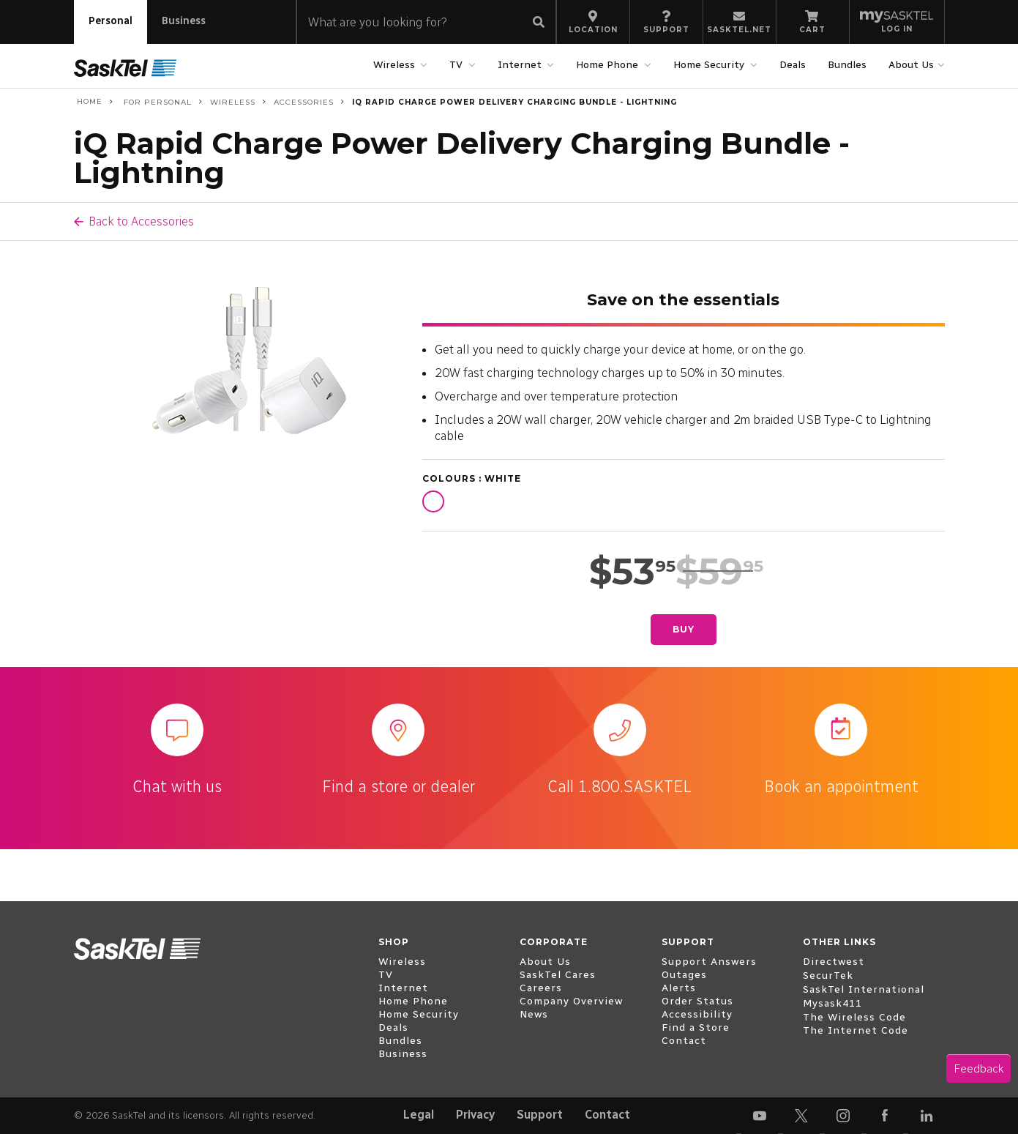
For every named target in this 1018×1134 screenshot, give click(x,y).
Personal (110, 21)
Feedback (978, 1068)
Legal (418, 1115)
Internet (521, 65)
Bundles (847, 65)
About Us (912, 65)
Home (88, 101)
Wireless (396, 65)
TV (457, 65)
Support (540, 1115)
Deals (792, 65)
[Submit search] (538, 23)
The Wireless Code (854, 1017)
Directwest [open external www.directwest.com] (833, 961)
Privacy (475, 1115)
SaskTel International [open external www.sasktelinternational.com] (863, 989)
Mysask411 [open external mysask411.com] (832, 1003)
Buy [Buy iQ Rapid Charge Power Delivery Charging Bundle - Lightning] (684, 629)
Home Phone (609, 65)
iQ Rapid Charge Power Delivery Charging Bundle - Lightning (514, 102)
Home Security (710, 65)
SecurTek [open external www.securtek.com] (828, 975)
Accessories (304, 102)
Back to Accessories (141, 221)
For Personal (156, 102)
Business (184, 21)
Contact (607, 1115)
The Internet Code (855, 1030)
